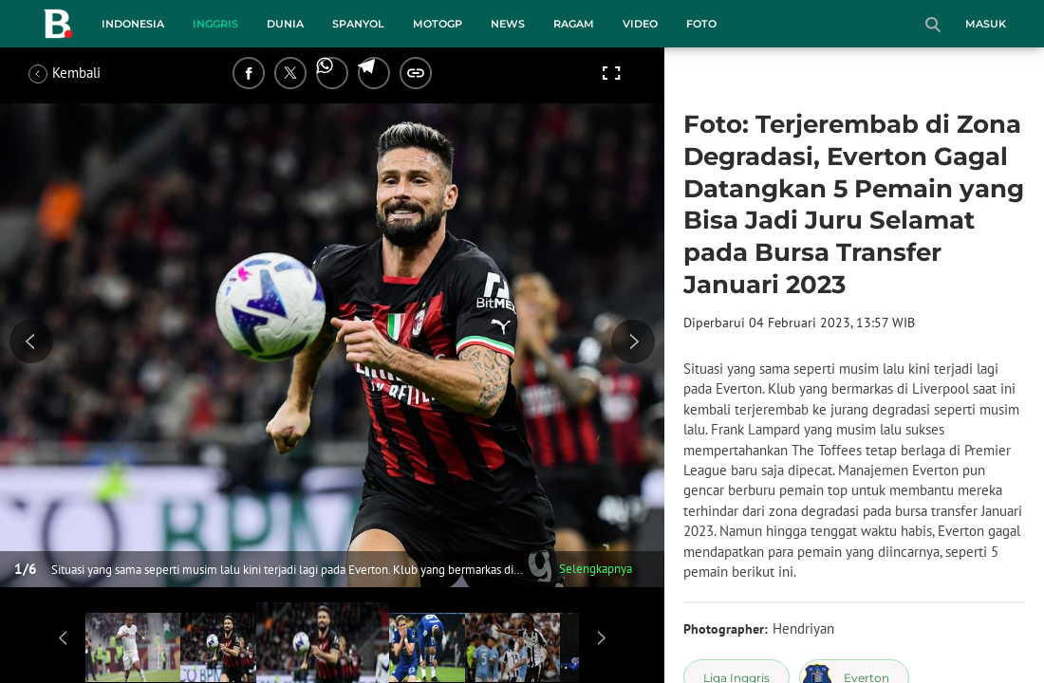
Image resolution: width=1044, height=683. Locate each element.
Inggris (215, 23)
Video (640, 23)
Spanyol (358, 23)
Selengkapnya (595, 569)
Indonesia (133, 23)
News (508, 23)
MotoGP (437, 23)
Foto (701, 23)
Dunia (285, 23)
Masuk (985, 23)
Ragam (573, 23)
